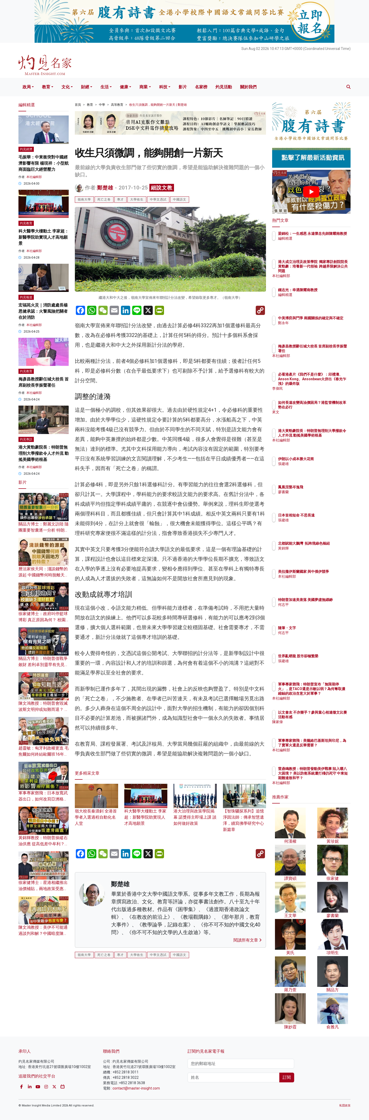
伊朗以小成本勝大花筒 (326, 459)
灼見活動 (224, 86)
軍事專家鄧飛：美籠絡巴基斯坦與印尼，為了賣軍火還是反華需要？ (327, 745)
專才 (120, 199)
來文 (311, 417)
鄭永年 (313, 327)
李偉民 (313, 388)
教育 (46, 86)
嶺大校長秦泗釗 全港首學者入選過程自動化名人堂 (96, 809)
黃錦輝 (313, 553)
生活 (104, 86)
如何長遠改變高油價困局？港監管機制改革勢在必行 (327, 407)
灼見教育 (26, 223)
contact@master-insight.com (136, 1088)
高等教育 (117, 105)
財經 (85, 86)
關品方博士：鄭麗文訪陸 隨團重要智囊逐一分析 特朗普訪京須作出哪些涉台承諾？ (43, 530)
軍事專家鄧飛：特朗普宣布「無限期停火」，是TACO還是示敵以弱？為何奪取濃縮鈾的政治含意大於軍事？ (327, 693)
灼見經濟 (26, 149)
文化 (65, 86)
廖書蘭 (313, 492)
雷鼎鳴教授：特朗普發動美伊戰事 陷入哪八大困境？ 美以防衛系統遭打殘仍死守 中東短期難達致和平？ (328, 778)
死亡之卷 (104, 199)
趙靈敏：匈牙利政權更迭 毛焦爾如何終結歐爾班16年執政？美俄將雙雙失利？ (43, 754)
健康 (124, 86)
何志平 (313, 609)
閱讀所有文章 (247, 940)
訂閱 (287, 1077)
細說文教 (161, 188)
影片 (183, 86)
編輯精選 (315, 243)
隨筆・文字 (317, 628)
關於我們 (248, 86)
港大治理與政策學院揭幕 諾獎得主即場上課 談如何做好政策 (195, 809)
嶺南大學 (84, 199)
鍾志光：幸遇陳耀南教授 (327, 290)
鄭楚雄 (105, 188)
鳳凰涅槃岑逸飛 (320, 487)
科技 (163, 86)
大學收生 (137, 199)
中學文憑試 (158, 199)
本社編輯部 (34, 177)
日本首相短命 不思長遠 (326, 515)
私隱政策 (345, 1105)
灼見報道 (26, 297)
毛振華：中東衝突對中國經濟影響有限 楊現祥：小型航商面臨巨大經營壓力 (43, 163)
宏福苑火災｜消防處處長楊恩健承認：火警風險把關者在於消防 (43, 311)
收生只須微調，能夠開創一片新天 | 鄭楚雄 (158, 105)
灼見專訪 (26, 439)
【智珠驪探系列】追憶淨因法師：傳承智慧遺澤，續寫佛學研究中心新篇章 (244, 812)
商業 (143, 86)
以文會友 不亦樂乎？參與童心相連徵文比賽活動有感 (328, 717)
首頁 (78, 105)
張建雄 (313, 464)
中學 (102, 105)
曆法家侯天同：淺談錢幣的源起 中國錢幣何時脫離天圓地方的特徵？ (43, 575)
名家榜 (201, 86)
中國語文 (179, 199)
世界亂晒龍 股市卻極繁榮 (328, 656)
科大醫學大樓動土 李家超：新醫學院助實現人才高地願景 (146, 809)
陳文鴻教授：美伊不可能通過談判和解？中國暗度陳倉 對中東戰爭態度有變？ (43, 933)
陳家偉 (313, 726)
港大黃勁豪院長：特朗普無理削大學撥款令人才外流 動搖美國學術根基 (43, 453)
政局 (27, 86)
